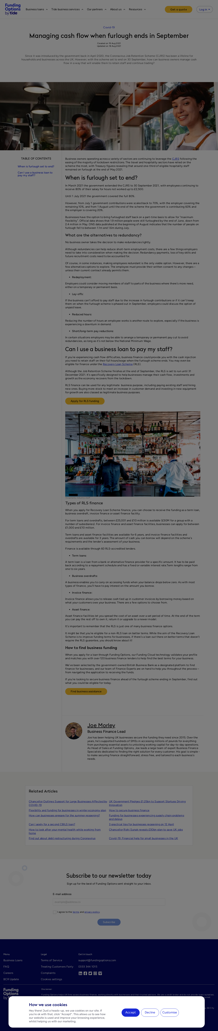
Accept (130, 1012)
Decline (150, 1012)
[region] (107, 1012)
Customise (169, 1012)
